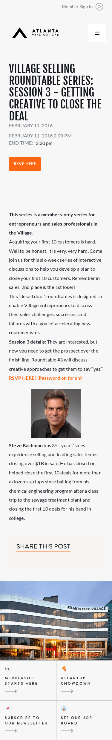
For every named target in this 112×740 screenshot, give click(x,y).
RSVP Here (25, 164)
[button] (97, 33)
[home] (34, 33)
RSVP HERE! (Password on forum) (46, 378)
